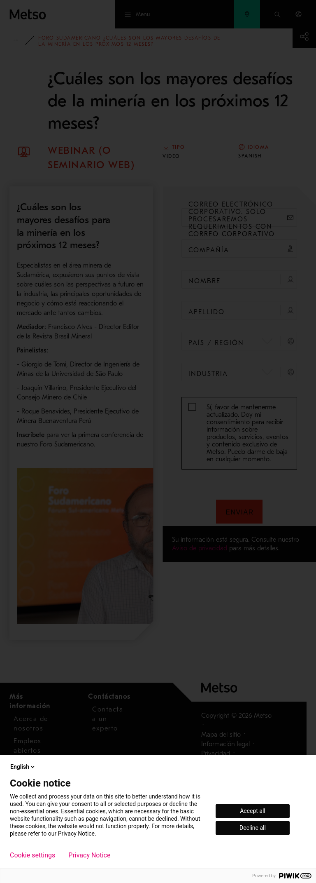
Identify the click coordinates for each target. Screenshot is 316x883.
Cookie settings (32, 855)
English (23, 766)
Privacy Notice (89, 855)
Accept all (252, 811)
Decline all (252, 827)
